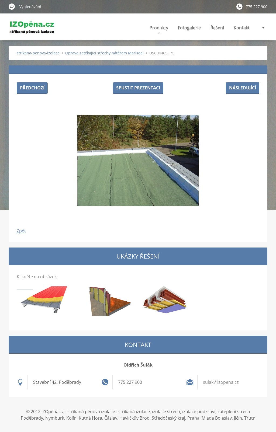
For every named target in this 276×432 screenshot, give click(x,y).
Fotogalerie (189, 28)
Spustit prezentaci (138, 88)
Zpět (21, 231)
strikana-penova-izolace (38, 52)
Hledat (12, 6)
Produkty (158, 29)
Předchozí (32, 88)
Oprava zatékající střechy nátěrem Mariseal (104, 52)
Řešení (217, 28)
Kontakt (242, 28)
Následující (242, 88)
